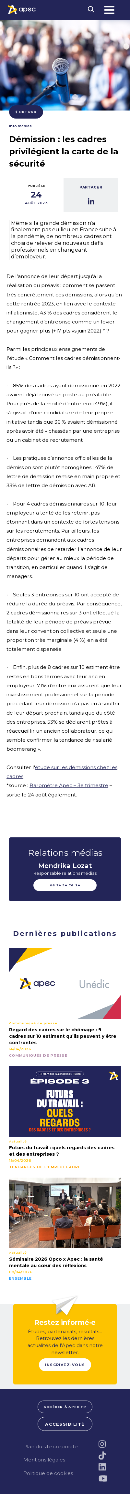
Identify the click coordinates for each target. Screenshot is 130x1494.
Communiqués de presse (38, 1055)
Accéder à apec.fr (65, 1407)
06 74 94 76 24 (65, 885)
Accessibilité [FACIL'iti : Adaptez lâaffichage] (65, 1424)
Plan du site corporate (50, 1446)
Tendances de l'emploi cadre (45, 1167)
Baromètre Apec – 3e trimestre (69, 785)
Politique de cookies (48, 1473)
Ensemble (20, 1278)
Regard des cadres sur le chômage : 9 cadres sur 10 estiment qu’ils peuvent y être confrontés (62, 1036)
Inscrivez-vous (65, 1365)
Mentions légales (44, 1460)
